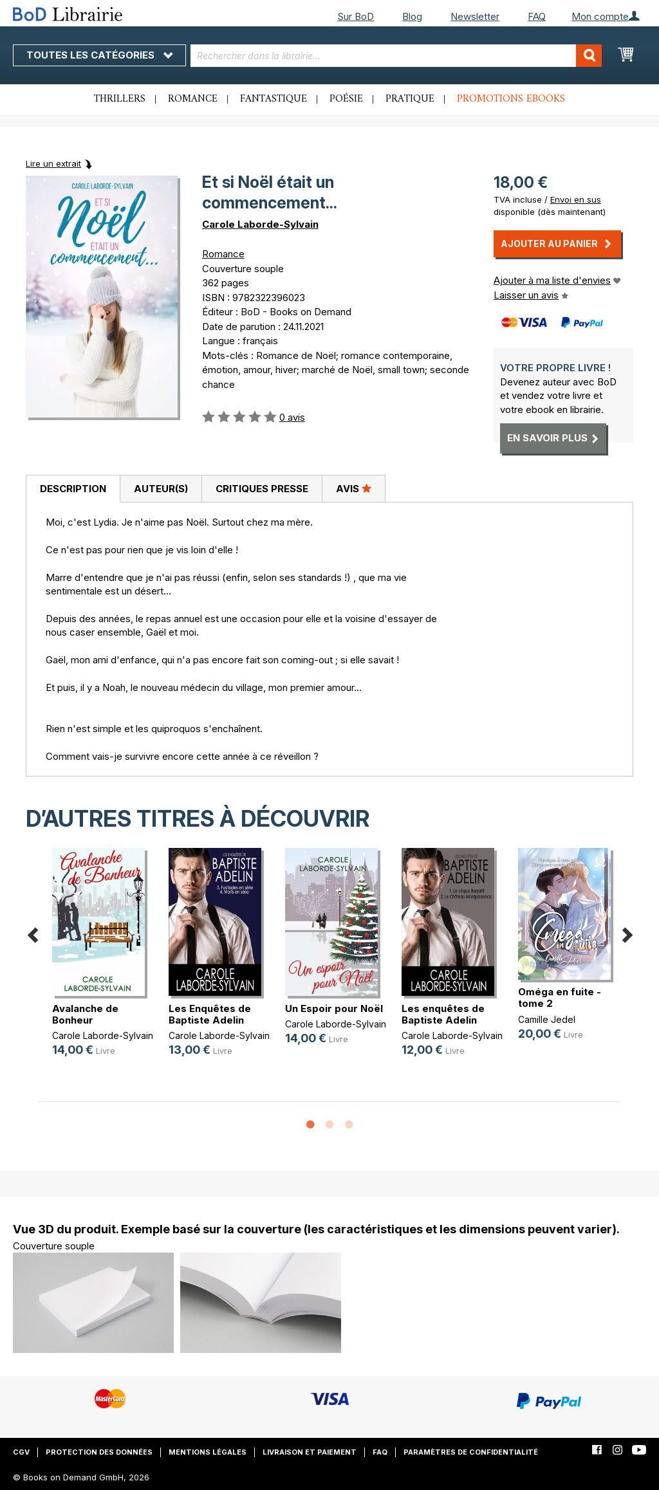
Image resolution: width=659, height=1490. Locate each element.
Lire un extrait (53, 163)
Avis (353, 488)
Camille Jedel (546, 1019)
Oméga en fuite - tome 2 (559, 997)
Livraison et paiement (310, 1452)
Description (73, 489)
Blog (412, 16)
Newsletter (474, 16)
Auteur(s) (161, 489)
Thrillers (119, 99)
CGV (21, 1452)
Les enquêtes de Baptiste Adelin (443, 1014)
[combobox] (396, 55)
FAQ (537, 16)
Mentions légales (207, 1452)
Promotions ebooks (511, 99)
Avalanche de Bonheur (85, 1014)
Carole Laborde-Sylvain (260, 224)
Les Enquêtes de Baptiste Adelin (210, 1014)
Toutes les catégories (99, 55)
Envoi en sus (575, 199)
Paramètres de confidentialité (471, 1452)
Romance (193, 99)
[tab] (73, 489)
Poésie (346, 99)
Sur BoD (355, 16)
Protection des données (99, 1452)
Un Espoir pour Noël (334, 1008)
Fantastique (273, 99)
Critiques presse (262, 489)
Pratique (409, 99)
